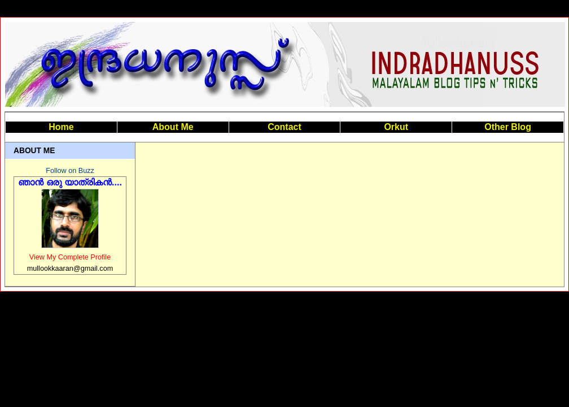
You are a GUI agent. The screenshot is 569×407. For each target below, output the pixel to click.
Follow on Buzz (70, 171)
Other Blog (507, 127)
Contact (284, 127)
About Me (173, 127)
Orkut (396, 127)
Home (61, 127)
